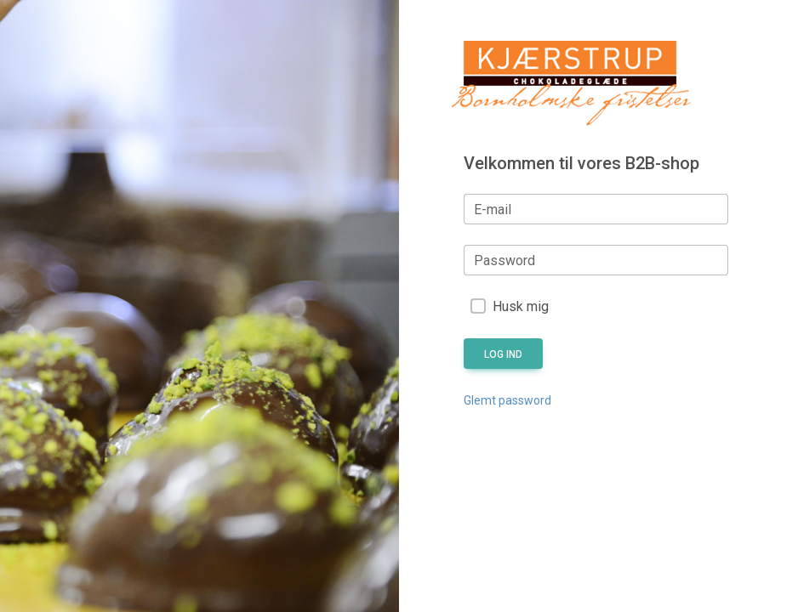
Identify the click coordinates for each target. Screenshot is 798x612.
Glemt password (507, 400)
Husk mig (521, 306)
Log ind (503, 354)
